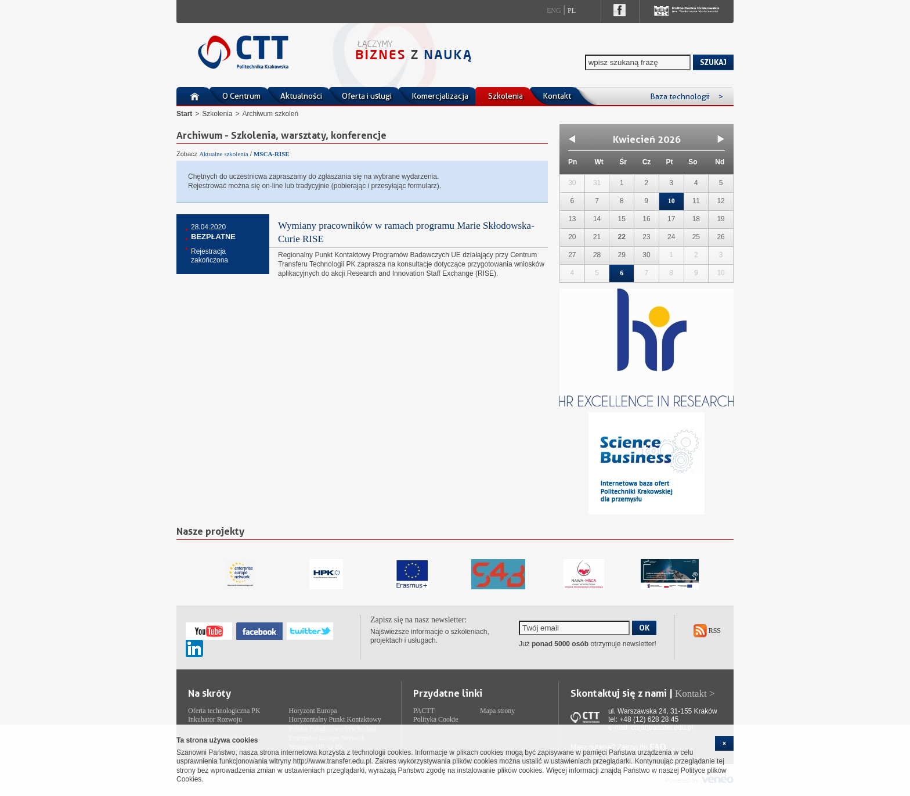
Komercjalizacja (439, 95)
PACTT (424, 711)
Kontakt (557, 95)
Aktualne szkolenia (223, 153)
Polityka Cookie (435, 719)
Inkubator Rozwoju (215, 719)
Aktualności (301, 95)
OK (644, 627)
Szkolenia (505, 95)
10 (671, 201)
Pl (572, 10)
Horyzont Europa (313, 711)
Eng (554, 10)
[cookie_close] (724, 743)
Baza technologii (686, 96)
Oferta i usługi (367, 95)
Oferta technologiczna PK (224, 711)
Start (184, 114)
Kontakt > (695, 693)
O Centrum (241, 95)
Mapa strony (497, 711)
